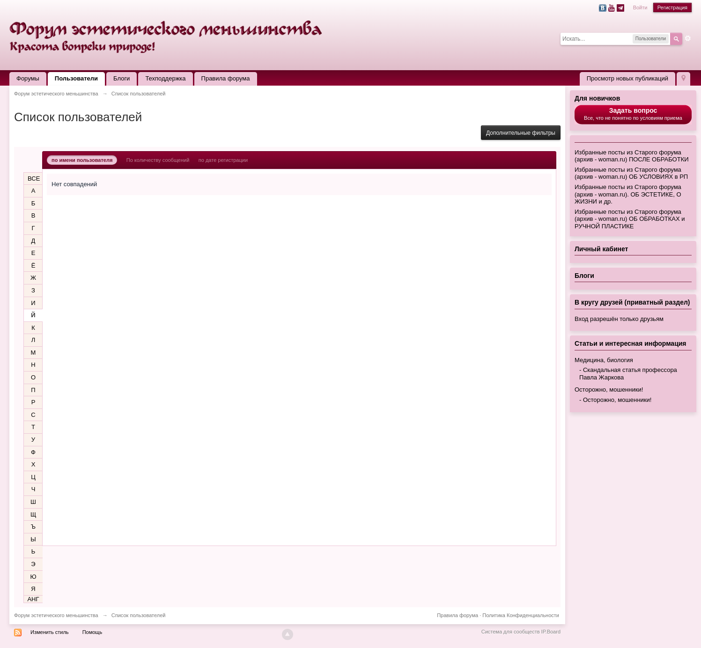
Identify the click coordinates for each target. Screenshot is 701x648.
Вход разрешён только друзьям (619, 318)
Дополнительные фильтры (520, 133)
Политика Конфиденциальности (520, 615)
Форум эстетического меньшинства (56, 615)
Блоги (121, 78)
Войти (640, 7)
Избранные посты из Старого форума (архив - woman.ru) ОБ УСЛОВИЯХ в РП (631, 173)
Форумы (27, 78)
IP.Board (551, 631)
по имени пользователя (82, 160)
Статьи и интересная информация (630, 343)
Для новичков (597, 98)
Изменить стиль (49, 632)
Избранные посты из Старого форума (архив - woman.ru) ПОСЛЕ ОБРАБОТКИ (632, 156)
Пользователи (76, 78)
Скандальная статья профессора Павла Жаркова (628, 373)
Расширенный (688, 38)
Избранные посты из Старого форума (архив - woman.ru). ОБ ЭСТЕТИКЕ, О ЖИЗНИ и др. (628, 194)
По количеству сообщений (158, 160)
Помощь (92, 632)
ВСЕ (34, 178)
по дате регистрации (223, 160)
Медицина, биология (604, 360)
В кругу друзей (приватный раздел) (632, 302)
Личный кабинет (601, 249)
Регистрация (672, 7)
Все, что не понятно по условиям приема (633, 114)
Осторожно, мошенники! (609, 389)
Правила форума (225, 78)
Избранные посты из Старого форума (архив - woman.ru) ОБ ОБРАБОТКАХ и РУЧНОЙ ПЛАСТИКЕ (630, 219)
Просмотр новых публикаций (627, 78)
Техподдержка (165, 78)
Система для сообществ (510, 631)
